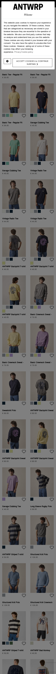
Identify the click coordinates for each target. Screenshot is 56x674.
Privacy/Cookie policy (23, 52)
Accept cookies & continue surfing (32, 63)
